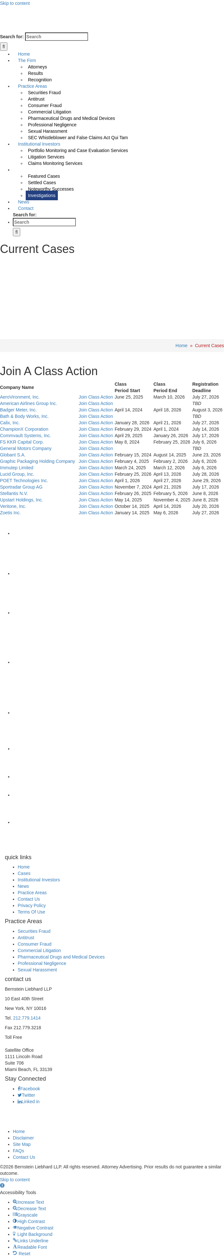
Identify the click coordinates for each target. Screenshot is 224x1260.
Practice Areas (32, 892)
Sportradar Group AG (21, 487)
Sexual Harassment (37, 969)
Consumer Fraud (34, 944)
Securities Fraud (34, 931)
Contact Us (29, 899)
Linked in (29, 1101)
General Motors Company (25, 448)
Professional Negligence (42, 963)
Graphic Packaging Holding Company (37, 461)
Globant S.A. (12, 454)
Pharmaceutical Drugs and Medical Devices (61, 956)
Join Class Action (96, 397)
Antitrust (26, 937)
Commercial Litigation (39, 950)
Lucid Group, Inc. (17, 474)
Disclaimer (23, 1137)
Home (181, 345)
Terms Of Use (31, 911)
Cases (24, 873)
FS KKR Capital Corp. (22, 442)
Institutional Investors (39, 879)
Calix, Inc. (10, 422)
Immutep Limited (16, 467)
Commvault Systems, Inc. (25, 435)
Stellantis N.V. (14, 493)
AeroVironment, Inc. (20, 397)
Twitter (26, 1095)
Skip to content (15, 3)
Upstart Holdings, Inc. (21, 499)
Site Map (22, 1144)
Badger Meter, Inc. (18, 409)
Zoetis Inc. (10, 512)
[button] (2, 1186)
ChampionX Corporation (24, 429)
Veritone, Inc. (13, 506)
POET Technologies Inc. (24, 480)
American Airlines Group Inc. (28, 403)
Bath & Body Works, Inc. (24, 416)
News (23, 886)
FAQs (18, 1150)
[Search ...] (56, 36)
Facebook (29, 1088)
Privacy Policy (32, 905)
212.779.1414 (27, 1018)
